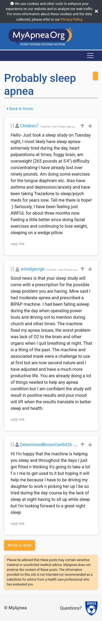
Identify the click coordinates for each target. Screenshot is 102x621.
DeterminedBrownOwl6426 (46, 444)
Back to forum (20, 109)
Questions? (71, 608)
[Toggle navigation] (90, 55)
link (21, 244)
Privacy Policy (71, 19)
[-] (12, 125)
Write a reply (20, 545)
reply (14, 244)
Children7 (29, 125)
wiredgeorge (33, 269)
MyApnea (18, 607)
